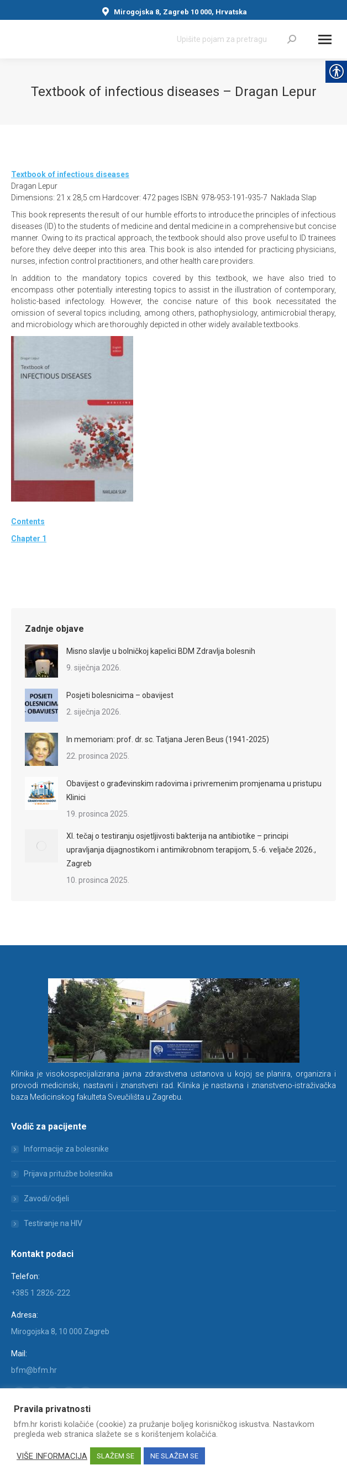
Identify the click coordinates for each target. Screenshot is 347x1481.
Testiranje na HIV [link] (53, 1223)
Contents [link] (28, 521)
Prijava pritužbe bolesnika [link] (68, 1173)
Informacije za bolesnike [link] (66, 1148)
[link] (291, 39)
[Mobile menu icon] (325, 39)
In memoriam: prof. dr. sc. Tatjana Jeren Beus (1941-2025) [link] (167, 739)
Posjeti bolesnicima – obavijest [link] (120, 695)
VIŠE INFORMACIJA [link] (52, 1456)
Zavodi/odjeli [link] (46, 1198)
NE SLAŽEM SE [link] (174, 1456)
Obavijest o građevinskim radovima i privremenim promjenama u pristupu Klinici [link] (194, 790)
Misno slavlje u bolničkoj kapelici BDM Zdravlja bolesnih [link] (160, 651)
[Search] (236, 39)
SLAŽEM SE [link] (115, 1456)
